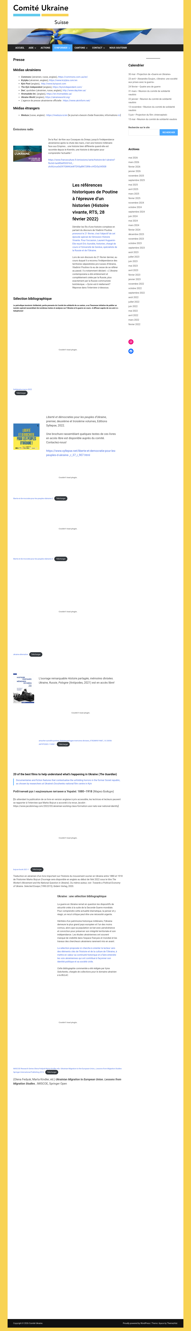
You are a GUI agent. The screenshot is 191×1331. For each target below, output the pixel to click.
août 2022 (133, 297)
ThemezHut (172, 1323)
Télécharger (21, 393)
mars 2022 (133, 319)
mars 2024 (133, 225)
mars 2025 (133, 193)
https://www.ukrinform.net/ (76, 100)
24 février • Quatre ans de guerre (144, 86)
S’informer (63, 47)
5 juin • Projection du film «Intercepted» (147, 114)
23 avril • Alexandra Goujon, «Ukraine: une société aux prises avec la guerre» (152, 80)
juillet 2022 (133, 301)
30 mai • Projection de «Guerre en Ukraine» (149, 74)
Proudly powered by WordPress (137, 1323)
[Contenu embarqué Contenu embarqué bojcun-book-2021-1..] (68, 838)
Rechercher (168, 132)
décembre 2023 (136, 234)
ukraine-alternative (20, 654)
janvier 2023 (134, 279)
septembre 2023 (136, 247)
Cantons (82, 47)
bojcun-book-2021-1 (21, 869)
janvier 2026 (134, 171)
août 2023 (133, 252)
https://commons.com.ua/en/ (73, 77)
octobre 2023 (135, 243)
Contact (99, 47)
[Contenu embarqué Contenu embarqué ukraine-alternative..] (68, 612)
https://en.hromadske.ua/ (59, 93)
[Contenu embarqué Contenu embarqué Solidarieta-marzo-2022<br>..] (68, 349)
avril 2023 (133, 270)
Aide (34, 47)
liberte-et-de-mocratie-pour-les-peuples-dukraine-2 (33, 498)
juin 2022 (133, 306)
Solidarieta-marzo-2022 (22, 389)
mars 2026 (133, 162)
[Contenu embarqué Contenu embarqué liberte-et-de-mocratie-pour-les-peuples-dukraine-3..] (68, 528)
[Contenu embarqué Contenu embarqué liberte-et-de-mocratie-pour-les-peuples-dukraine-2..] (68, 477)
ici (119, 115)
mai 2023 (133, 265)
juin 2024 (133, 216)
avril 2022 (133, 315)
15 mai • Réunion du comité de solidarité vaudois (152, 119)
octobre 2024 (135, 207)
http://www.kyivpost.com (53, 83)
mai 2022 (133, 310)
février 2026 (134, 166)
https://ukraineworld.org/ (57, 97)
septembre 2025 (136, 180)
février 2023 (134, 274)
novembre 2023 (136, 238)
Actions (45, 47)
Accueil (19, 47)
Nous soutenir (118, 47)
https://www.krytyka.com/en (63, 80)
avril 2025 (133, 189)
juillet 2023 (133, 256)
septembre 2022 (136, 292)
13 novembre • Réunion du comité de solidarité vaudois (151, 109)
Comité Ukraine (35, 1323)
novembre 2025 (136, 175)
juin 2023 (133, 261)
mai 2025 (133, 184)
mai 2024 (133, 220)
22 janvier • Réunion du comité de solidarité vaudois (149, 101)
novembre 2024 (136, 202)
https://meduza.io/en (57, 115)
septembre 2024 (136, 211)
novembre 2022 (136, 283)
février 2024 (134, 229)
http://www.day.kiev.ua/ (74, 90)
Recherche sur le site (139, 127)
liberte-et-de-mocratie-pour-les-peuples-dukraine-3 (33, 559)
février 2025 (134, 198)
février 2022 (134, 324)
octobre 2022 (135, 288)
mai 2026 (133, 157)
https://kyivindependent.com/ (67, 87)
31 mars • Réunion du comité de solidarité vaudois (149, 93)
